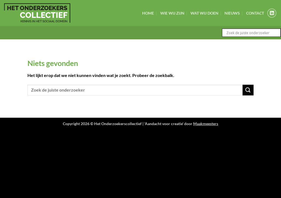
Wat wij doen (204, 13)
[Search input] (252, 33)
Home (148, 13)
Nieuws (232, 13)
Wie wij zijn (172, 13)
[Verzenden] (248, 90)
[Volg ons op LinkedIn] (271, 13)
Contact (255, 13)
